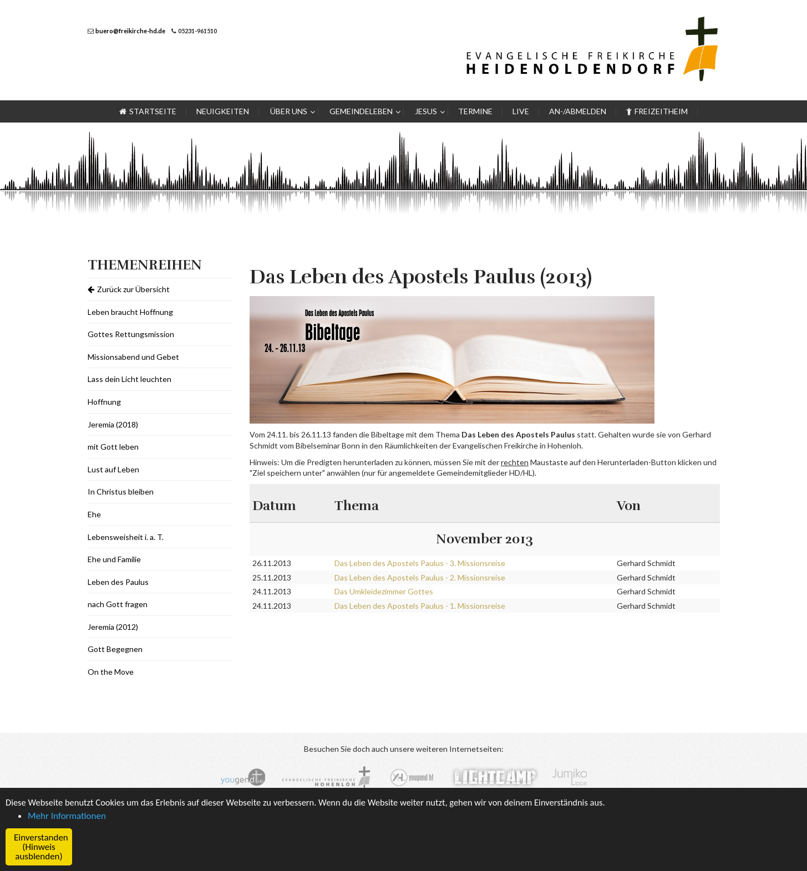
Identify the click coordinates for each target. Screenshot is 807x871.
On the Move (111, 671)
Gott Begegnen (115, 649)
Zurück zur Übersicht (129, 289)
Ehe (94, 514)
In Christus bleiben (121, 491)
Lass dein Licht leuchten (129, 379)
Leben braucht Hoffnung (130, 312)
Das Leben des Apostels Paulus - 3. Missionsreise (419, 563)
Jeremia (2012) (113, 626)
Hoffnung (104, 401)
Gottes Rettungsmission (131, 334)
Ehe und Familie (114, 559)
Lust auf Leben (113, 469)
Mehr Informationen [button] (67, 816)
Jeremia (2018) (113, 424)
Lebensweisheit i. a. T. (126, 537)
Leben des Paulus (118, 582)
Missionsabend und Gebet (133, 356)
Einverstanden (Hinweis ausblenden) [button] (41, 847)
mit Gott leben (113, 446)
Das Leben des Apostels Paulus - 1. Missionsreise (419, 605)
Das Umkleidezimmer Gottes (383, 591)
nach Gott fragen (118, 604)
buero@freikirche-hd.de (130, 30)
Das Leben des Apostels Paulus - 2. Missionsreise (419, 577)
